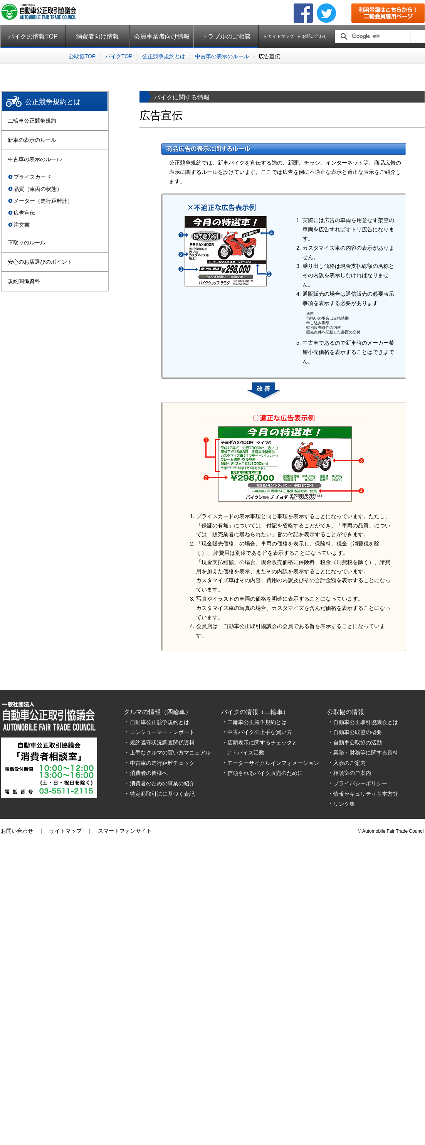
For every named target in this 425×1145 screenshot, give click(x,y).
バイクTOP (119, 56)
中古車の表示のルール (222, 56)
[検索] (379, 36)
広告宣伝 (24, 213)
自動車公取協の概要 (357, 732)
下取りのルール (26, 242)
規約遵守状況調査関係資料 (162, 742)
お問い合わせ (315, 36)
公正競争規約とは (163, 56)
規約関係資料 (24, 281)
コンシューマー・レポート (162, 732)
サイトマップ (281, 36)
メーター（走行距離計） (43, 201)
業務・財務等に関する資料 (365, 752)
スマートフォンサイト (125, 831)
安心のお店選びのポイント (40, 262)
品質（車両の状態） (37, 189)
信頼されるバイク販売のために (265, 773)
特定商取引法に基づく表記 (162, 794)
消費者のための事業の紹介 (162, 783)
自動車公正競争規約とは (159, 722)
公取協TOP (82, 56)
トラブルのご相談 (226, 36)
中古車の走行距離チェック (162, 763)
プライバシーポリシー (360, 783)
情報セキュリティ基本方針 (365, 794)
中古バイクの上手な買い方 (259, 732)
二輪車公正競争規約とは (257, 722)
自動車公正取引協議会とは (365, 722)
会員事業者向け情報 (162, 36)
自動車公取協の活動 (357, 742)
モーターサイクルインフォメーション (273, 763)
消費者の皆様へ (149, 773)
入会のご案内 (349, 763)
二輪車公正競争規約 (32, 121)
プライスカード (32, 177)
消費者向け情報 (97, 36)
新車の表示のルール (32, 140)
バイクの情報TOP (33, 36)
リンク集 (344, 804)
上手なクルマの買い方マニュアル (170, 752)
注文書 (21, 225)
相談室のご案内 (352, 773)
